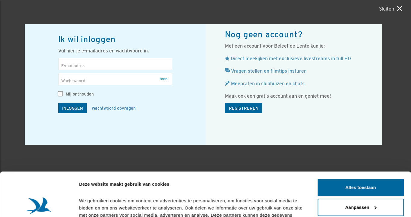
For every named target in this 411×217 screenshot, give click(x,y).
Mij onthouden (76, 94)
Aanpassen (361, 165)
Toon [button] (163, 79)
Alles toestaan (360, 146)
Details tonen (93, 205)
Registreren (243, 108)
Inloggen (72, 108)
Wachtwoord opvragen (114, 108)
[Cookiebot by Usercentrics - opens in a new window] (39, 205)
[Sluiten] (390, 8)
